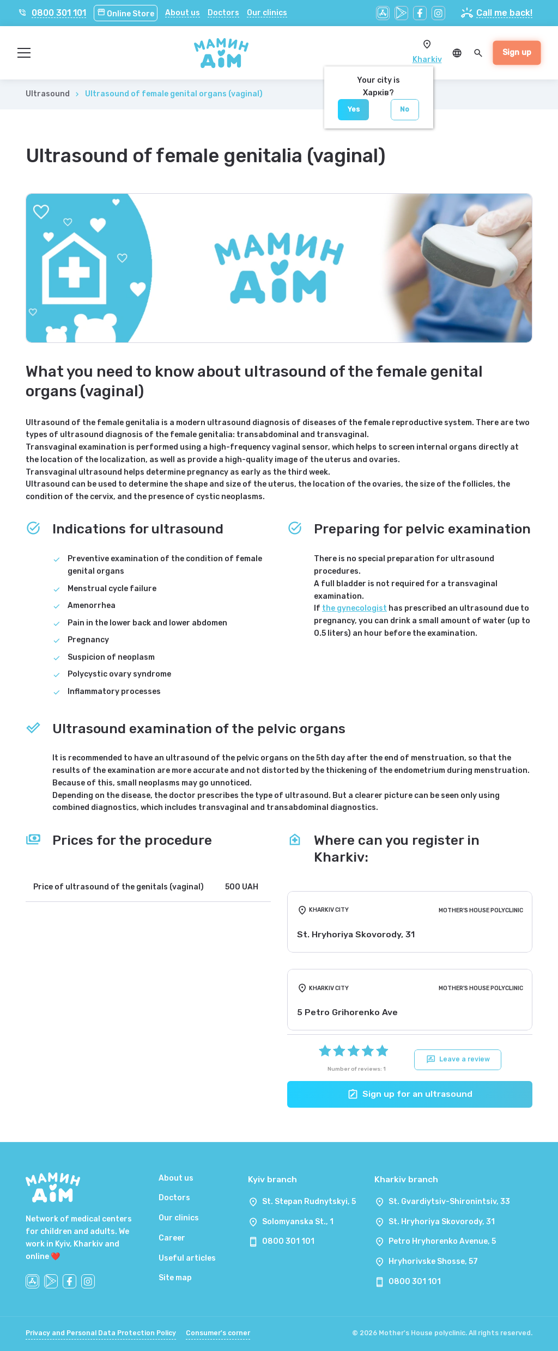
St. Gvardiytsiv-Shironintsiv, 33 (449, 1201)
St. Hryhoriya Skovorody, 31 (442, 1221)
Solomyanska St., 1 (297, 1221)
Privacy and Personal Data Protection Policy (101, 1333)
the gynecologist (354, 608)
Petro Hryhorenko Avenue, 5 (442, 1241)
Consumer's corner (218, 1333)
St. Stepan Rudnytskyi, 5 (309, 1201)
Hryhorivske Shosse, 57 (433, 1261)
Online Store (126, 14)
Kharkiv (427, 59)
